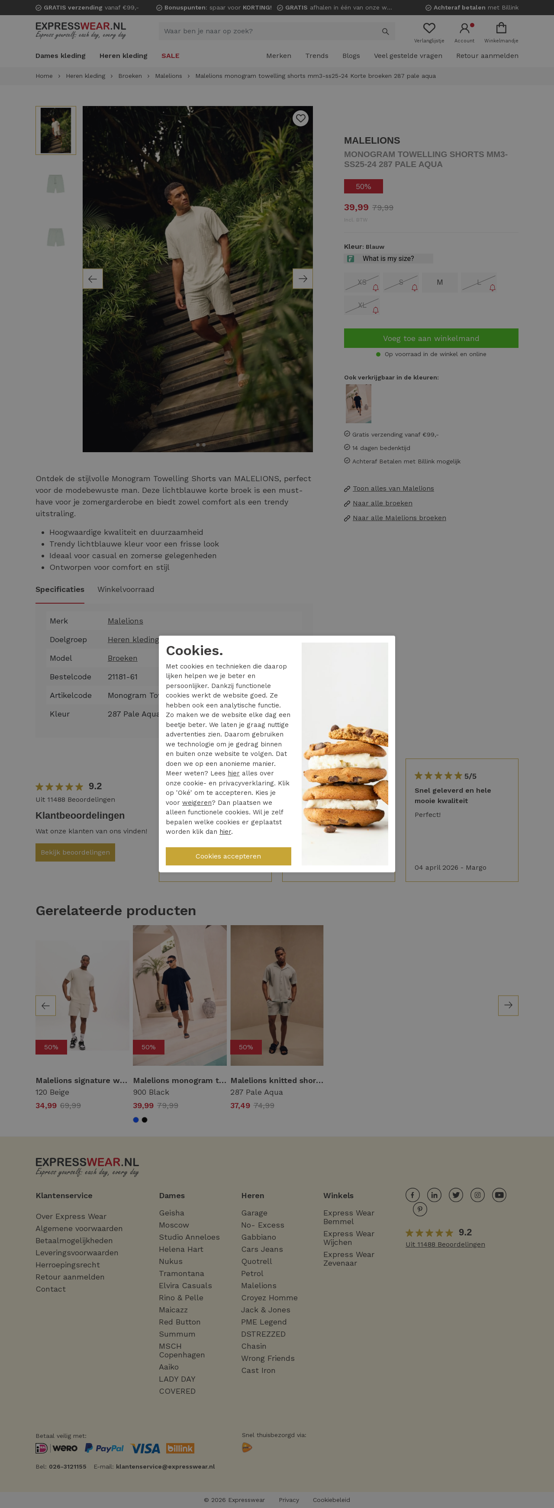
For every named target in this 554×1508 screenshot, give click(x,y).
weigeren (197, 803)
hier (234, 773)
